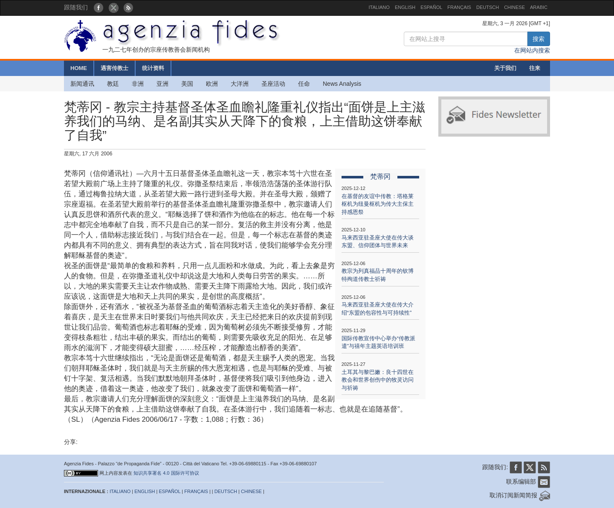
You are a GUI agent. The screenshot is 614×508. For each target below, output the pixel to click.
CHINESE (514, 7)
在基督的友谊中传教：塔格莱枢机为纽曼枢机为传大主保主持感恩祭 (378, 204)
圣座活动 (273, 83)
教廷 (113, 83)
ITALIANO (379, 7)
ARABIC (538, 7)
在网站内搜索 (532, 50)
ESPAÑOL (431, 7)
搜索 (538, 38)
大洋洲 (240, 83)
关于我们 (505, 68)
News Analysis (342, 83)
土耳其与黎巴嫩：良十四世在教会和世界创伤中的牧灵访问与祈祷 (378, 380)
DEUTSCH (487, 7)
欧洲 (212, 83)
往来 (534, 68)
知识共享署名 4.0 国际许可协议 (166, 473)
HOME (78, 68)
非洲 (138, 83)
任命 (304, 83)
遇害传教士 (114, 68)
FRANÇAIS (459, 7)
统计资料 (153, 68)
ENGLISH (405, 7)
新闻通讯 (82, 83)
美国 (187, 83)
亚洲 (162, 83)
